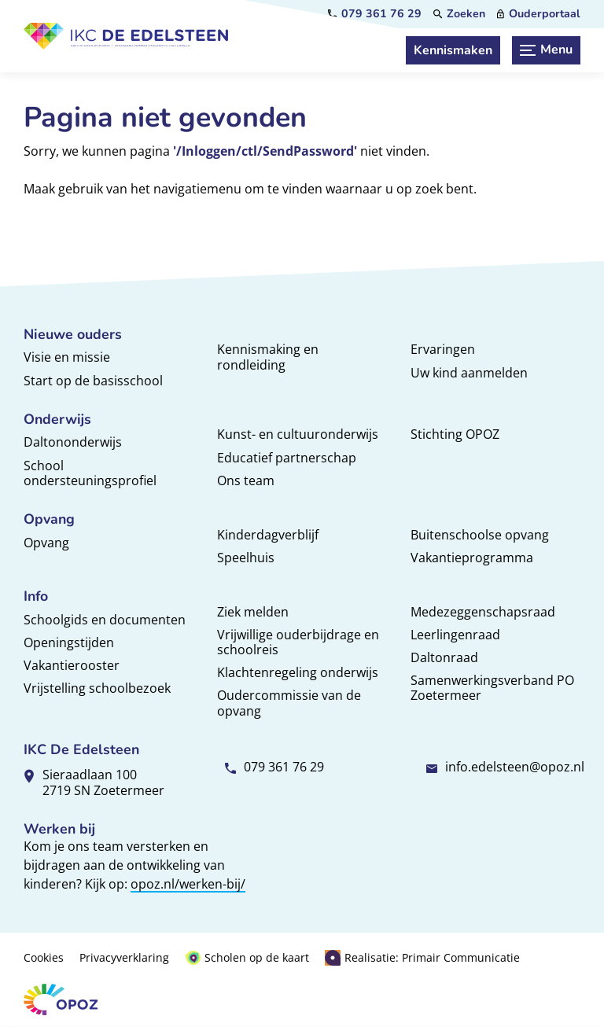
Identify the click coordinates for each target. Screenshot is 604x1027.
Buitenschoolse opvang (480, 534)
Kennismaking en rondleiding (268, 356)
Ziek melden (253, 611)
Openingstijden (69, 642)
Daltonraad (444, 657)
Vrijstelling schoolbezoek (97, 688)
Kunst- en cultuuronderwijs (297, 434)
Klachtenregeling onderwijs (297, 672)
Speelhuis (245, 557)
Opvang (46, 542)
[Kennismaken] (453, 50)
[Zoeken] (459, 14)
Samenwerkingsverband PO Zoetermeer (492, 688)
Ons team (245, 480)
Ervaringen (443, 349)
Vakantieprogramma (472, 557)
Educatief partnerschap (286, 457)
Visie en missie (67, 357)
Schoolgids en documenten (105, 619)
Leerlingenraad (455, 634)
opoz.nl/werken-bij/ (188, 884)
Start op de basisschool (93, 380)
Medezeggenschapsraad (483, 611)
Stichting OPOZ (455, 434)
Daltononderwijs (73, 442)
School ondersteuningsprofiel (90, 473)
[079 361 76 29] (375, 14)
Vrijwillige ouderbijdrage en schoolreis (298, 642)
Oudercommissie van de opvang (289, 703)
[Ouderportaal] (538, 14)
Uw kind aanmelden (469, 372)
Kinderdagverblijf (268, 534)
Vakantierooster (72, 665)
